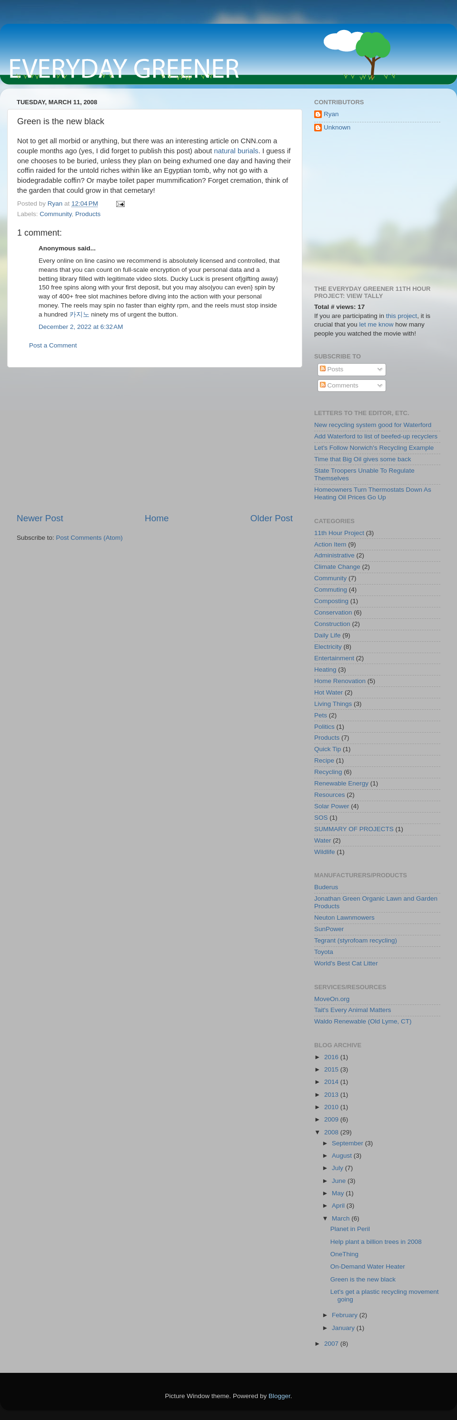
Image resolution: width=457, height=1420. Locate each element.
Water (322, 840)
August (343, 1155)
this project (401, 315)
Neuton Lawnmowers (344, 917)
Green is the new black (363, 1279)
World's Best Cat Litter (346, 963)
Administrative (334, 555)
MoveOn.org (331, 999)
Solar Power (331, 806)
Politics (324, 726)
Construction (332, 623)
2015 (332, 1069)
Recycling (328, 771)
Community (55, 214)
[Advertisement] (154, 439)
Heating (325, 669)
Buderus (326, 887)
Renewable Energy (341, 783)
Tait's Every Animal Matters (352, 1009)
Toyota (323, 951)
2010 (332, 1107)
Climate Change (337, 566)
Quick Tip (327, 749)
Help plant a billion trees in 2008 (376, 1241)
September (348, 1143)
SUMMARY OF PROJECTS (354, 829)
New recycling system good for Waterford (372, 424)
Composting (331, 601)
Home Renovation (340, 681)
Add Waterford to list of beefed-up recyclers (375, 436)
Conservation (333, 612)
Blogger (279, 1396)
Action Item (330, 544)
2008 (332, 1132)
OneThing (344, 1254)
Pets (320, 715)
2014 (332, 1081)
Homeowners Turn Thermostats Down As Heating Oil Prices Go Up (372, 493)
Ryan (331, 114)
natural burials (236, 151)
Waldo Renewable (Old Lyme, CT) (363, 1021)
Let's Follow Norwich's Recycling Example (374, 447)
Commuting (330, 589)
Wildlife (324, 851)
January (344, 1327)
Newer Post (40, 518)
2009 (332, 1119)
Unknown (337, 127)
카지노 (79, 314)
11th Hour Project (339, 532)
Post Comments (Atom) (89, 537)
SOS (321, 817)
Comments (339, 385)
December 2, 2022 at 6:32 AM (81, 326)
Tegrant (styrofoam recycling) (355, 940)
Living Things (333, 703)
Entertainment (334, 658)
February (345, 1315)
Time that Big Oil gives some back (362, 459)
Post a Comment (53, 345)
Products (87, 214)
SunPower (329, 929)
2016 (332, 1057)
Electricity (328, 646)
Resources (329, 794)
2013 (332, 1094)
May (339, 1193)
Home (157, 518)
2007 (332, 1343)
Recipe (324, 760)
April (339, 1205)
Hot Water (328, 692)
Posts (332, 369)
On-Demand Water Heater (367, 1266)
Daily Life (327, 635)
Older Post (271, 518)
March (341, 1218)
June (340, 1180)
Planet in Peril (350, 1228)
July (338, 1168)
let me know (376, 324)
